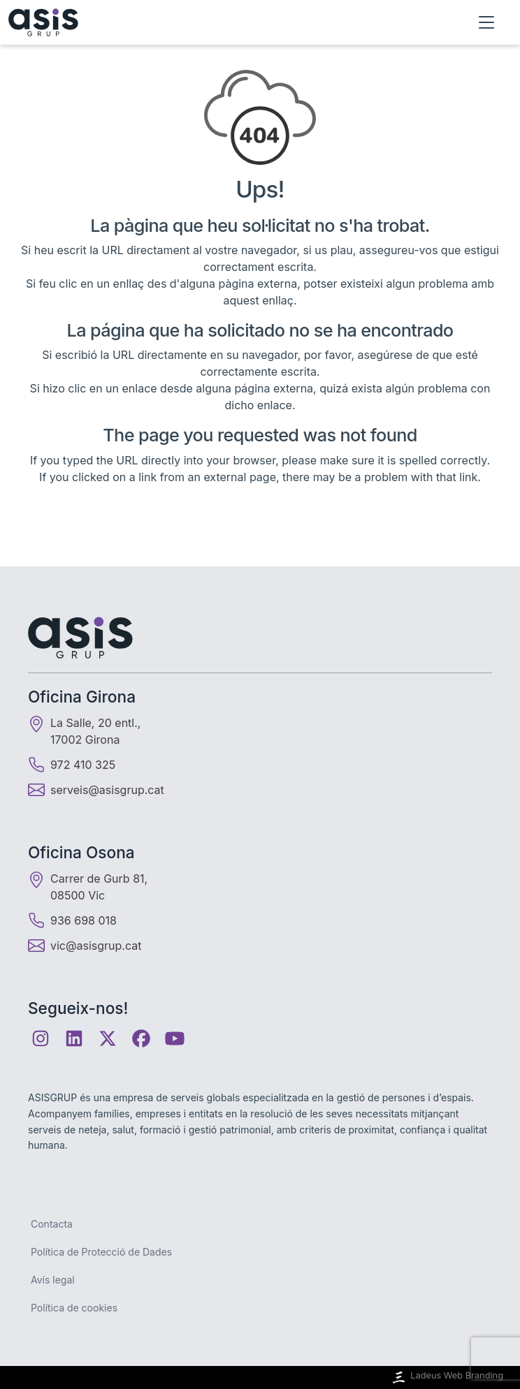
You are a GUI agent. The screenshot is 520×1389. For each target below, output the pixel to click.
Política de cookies (74, 1308)
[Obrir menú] (486, 22)
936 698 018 (72, 920)
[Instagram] (40, 1038)
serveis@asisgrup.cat (107, 790)
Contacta (52, 1224)
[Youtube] (174, 1038)
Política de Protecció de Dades (101, 1252)
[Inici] (43, 22)
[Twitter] (107, 1038)
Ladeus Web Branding (446, 1377)
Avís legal (53, 1280)
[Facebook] (141, 1038)
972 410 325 (71, 764)
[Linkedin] (74, 1038)
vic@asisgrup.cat (95, 946)
